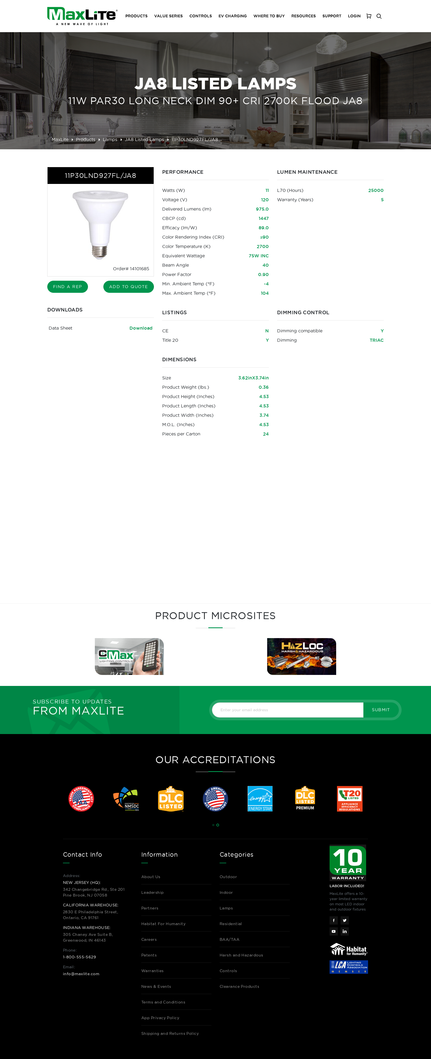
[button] (213, 825)
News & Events (156, 986)
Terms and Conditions (163, 1002)
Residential (231, 924)
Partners (150, 908)
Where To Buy (269, 16)
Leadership (152, 892)
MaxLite (60, 139)
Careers (149, 939)
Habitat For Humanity (163, 924)
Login (354, 16)
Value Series (168, 16)
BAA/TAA (229, 939)
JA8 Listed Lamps (144, 139)
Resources (303, 16)
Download (141, 328)
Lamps (110, 139)
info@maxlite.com (81, 974)
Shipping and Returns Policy (170, 1033)
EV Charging (233, 16)
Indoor (226, 892)
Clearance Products (239, 986)
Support (331, 16)
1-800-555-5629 (79, 957)
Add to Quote (128, 286)
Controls (200, 16)
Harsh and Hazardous (241, 955)
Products (85, 139)
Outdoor (228, 877)
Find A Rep (67, 286)
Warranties (152, 971)
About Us (151, 877)
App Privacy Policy (160, 1018)
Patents (149, 955)
